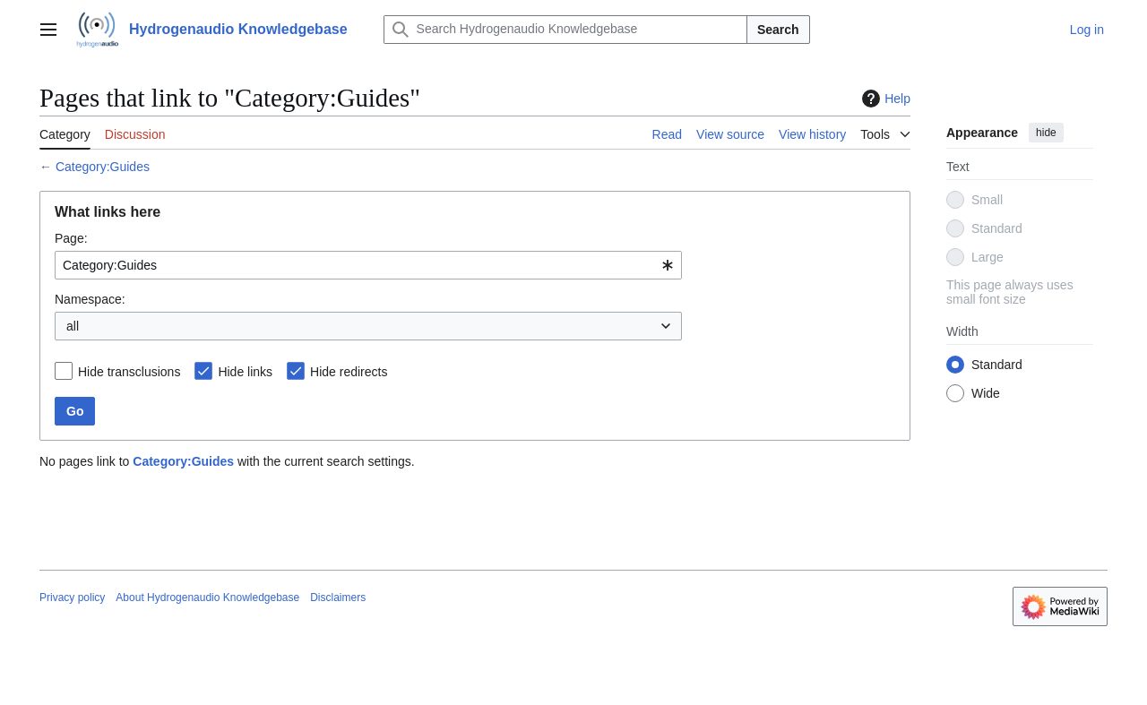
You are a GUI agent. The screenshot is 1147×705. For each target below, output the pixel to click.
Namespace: (90, 299)
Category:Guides (103, 166)
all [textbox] (72, 326)
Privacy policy (72, 597)
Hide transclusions (129, 372)
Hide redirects (348, 372)
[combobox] (368, 265)
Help (884, 98)
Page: (71, 238)
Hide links (245, 372)
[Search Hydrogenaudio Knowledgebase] (565, 29)
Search (778, 29)
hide (1046, 132)
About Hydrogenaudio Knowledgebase (207, 597)
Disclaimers (338, 597)
